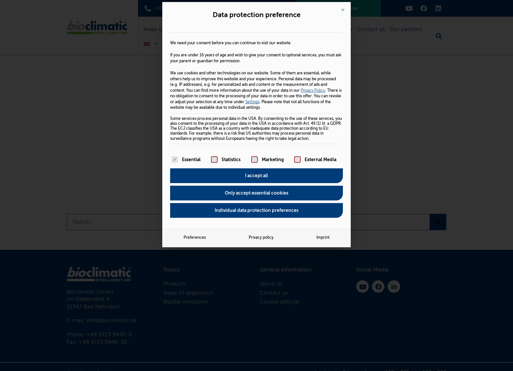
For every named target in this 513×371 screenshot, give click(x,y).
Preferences (195, 168)
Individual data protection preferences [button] (256, 141)
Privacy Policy (313, 21)
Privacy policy (261, 168)
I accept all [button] (256, 106)
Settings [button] (252, 32)
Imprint (322, 168)
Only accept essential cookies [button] (256, 124)
